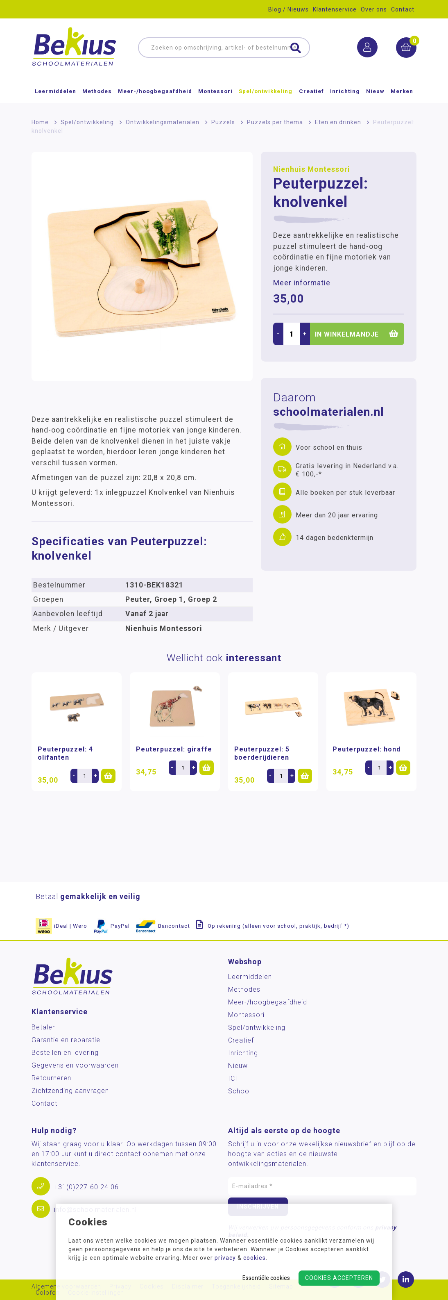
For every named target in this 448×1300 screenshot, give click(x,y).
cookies (254, 1257)
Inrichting (345, 92)
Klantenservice (335, 9)
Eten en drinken (338, 122)
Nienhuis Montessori (311, 169)
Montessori (215, 92)
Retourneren (51, 1078)
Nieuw (375, 92)
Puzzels (223, 122)
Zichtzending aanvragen (70, 1091)
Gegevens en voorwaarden (75, 1065)
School (239, 1091)
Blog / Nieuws (288, 9)
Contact (402, 9)
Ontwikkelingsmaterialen (162, 122)
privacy (225, 1257)
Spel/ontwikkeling (265, 92)
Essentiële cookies (266, 1278)
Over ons (374, 9)
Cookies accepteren (339, 1278)
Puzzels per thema (275, 122)
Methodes (97, 92)
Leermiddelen (55, 92)
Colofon (48, 1293)
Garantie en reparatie (66, 1040)
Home (40, 122)
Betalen (44, 1027)
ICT (233, 1078)
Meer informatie (301, 283)
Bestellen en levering (65, 1052)
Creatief (311, 92)
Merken (402, 92)
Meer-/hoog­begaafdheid (155, 92)
